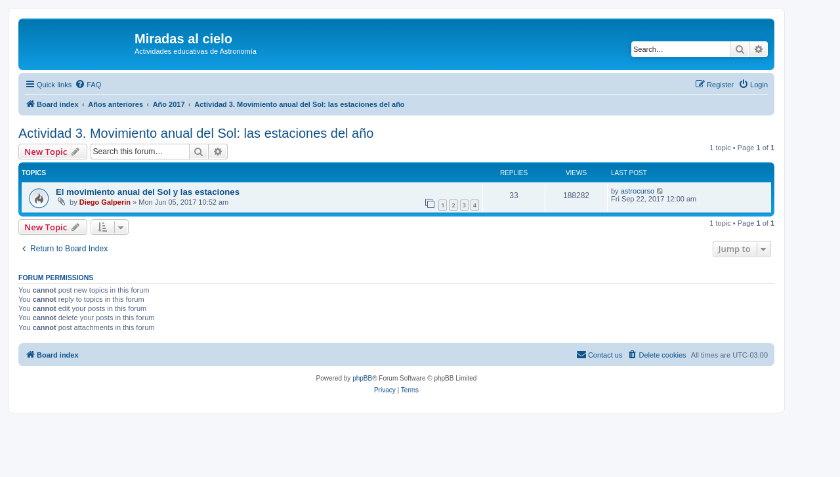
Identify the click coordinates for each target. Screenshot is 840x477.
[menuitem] (88, 85)
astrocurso (637, 191)
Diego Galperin (105, 202)
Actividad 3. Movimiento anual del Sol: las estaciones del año (195, 133)
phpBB (362, 378)
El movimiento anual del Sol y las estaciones (148, 192)
